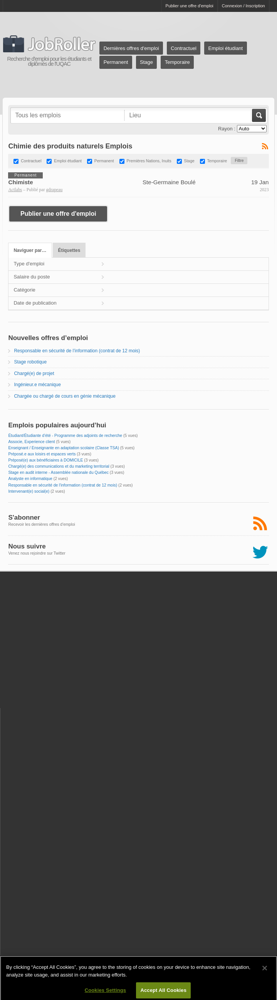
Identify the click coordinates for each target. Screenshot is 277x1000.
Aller (258, 115)
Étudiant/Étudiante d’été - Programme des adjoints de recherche (65, 435)
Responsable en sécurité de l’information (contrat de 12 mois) (77, 350)
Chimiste (20, 182)
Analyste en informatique (30, 479)
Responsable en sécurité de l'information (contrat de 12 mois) (62, 485)
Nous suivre (26, 546)
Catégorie (24, 290)
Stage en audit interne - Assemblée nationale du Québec (58, 472)
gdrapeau (54, 189)
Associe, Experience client (31, 442)
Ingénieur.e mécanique (37, 384)
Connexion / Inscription (243, 5)
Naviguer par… (29, 250)
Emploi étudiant (225, 48)
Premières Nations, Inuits (149, 161)
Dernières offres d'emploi (131, 48)
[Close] (264, 970)
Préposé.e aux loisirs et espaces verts (42, 454)
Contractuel (183, 48)
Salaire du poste (31, 277)
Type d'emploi (28, 264)
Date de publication (34, 303)
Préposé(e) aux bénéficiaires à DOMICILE (45, 460)
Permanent (116, 62)
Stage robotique (30, 362)
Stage (146, 62)
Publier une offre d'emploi (189, 5)
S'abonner (24, 517)
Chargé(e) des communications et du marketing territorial (58, 466)
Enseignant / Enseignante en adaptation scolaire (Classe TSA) (63, 448)
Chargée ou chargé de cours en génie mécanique (65, 396)
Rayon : (226, 129)
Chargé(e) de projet (34, 373)
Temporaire (177, 62)
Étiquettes (69, 250)
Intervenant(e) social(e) (28, 491)
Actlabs (15, 189)
